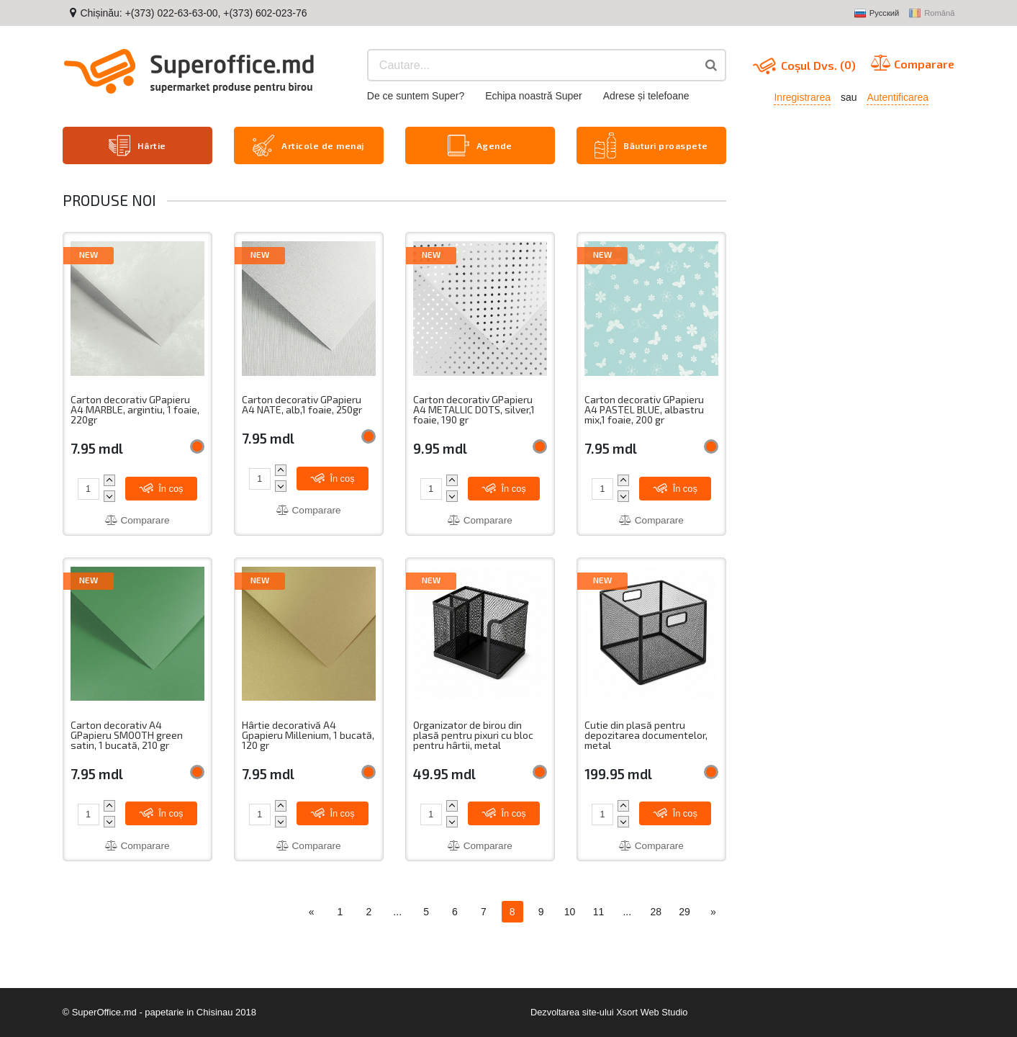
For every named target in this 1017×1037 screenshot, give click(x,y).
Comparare (137, 519)
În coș (162, 487)
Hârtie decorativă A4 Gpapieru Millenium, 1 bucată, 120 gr (309, 735)
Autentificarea (897, 97)
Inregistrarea (802, 97)
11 (599, 912)
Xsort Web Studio (652, 1012)
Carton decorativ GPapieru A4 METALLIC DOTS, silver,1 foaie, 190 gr (474, 408)
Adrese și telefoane (646, 96)
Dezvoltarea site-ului (571, 1012)
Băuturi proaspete (651, 145)
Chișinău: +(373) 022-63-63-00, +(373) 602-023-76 (193, 13)
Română (931, 13)
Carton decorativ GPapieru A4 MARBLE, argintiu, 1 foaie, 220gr (135, 408)
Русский (877, 13)
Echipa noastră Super (533, 96)
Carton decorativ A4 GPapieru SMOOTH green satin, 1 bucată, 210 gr (127, 735)
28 (655, 912)
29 (684, 912)
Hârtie (137, 145)
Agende (480, 145)
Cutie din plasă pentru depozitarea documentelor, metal (646, 735)
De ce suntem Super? (415, 96)
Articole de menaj (308, 145)
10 (570, 912)
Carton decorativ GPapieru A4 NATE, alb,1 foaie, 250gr (302, 403)
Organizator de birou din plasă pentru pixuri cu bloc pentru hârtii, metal (473, 735)
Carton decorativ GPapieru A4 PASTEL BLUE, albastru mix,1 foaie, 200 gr (644, 408)
